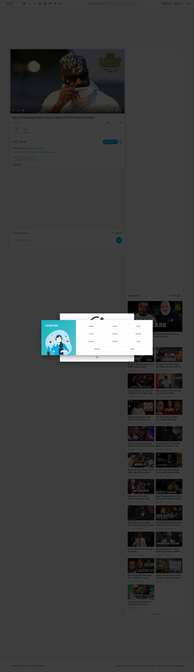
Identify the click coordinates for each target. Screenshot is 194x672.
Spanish (91, 341)
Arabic (115, 326)
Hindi (138, 341)
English (91, 326)
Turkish (115, 341)
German (115, 334)
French (91, 334)
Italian (132, 349)
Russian (138, 334)
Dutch (138, 326)
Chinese (97, 349)
